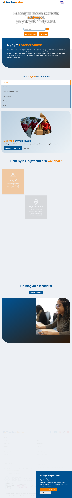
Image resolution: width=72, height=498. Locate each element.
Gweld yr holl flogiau (36, 292)
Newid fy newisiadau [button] (45, 492)
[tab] (36, 82)
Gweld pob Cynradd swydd (12, 148)
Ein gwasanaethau (30, 34)
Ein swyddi (44, 34)
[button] (67, 2)
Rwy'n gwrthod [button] (52, 489)
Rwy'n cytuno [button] (44, 489)
